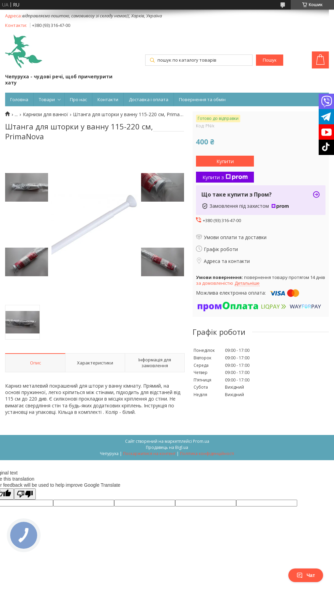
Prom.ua (201, 441)
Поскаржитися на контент (149, 453)
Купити (225, 161)
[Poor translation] (25, 494)
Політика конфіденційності (207, 453)
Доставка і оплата (148, 99)
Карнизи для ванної (45, 114)
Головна (19, 99)
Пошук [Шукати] (269, 60)
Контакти (107, 99)
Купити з (225, 177)
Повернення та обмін (202, 99)
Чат (306, 575)
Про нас (78, 99)
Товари (47, 99)
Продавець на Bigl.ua (167, 447)
